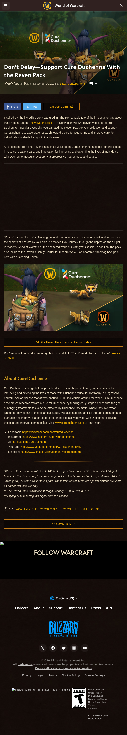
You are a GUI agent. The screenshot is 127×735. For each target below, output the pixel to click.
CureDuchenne (91, 509)
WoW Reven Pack (26, 509)
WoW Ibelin (70, 509)
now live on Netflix (42, 122)
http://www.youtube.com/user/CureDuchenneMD (51, 446)
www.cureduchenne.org (69, 422)
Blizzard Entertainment (73, 83)
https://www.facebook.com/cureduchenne (47, 432)
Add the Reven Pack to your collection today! (63, 342)
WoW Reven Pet (50, 509)
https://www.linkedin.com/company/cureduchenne (51, 451)
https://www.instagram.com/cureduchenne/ (48, 436)
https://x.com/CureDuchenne (29, 442)
